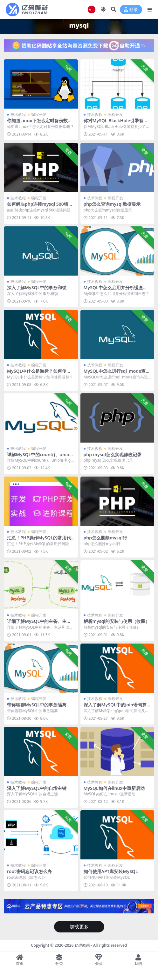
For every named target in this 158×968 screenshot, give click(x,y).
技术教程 (18, 114)
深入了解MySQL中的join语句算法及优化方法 (115, 707)
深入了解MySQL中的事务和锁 (36, 287)
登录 (131, 9)
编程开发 (38, 114)
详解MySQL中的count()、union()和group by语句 (39, 457)
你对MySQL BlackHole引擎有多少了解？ (116, 123)
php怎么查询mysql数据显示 (112, 204)
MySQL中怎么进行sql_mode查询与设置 (117, 373)
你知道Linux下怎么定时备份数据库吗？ (39, 123)
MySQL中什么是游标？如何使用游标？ (39, 373)
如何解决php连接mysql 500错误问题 (40, 206)
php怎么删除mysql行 (105, 538)
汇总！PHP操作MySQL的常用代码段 (39, 540)
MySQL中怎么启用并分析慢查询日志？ (116, 290)
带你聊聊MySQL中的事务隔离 (36, 705)
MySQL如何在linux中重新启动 (114, 788)
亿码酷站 (82, 945)
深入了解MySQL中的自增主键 (36, 788)
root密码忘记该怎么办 (29, 871)
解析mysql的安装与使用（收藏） (117, 621)
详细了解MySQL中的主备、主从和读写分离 (39, 624)
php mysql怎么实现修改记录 (113, 454)
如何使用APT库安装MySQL (111, 871)
